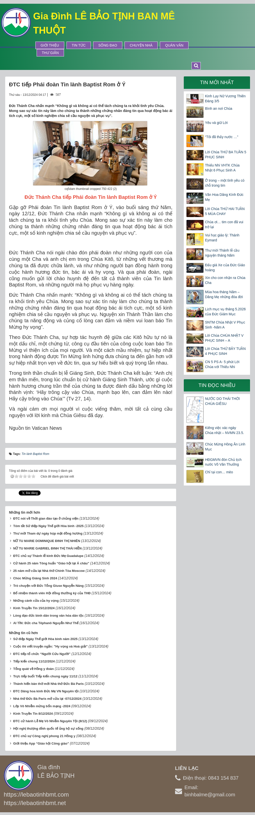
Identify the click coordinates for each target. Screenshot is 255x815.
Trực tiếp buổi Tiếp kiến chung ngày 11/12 (45, 675)
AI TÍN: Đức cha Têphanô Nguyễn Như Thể (45, 621)
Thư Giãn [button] (50, 53)
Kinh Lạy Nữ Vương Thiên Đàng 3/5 (225, 98)
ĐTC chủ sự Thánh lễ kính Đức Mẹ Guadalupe (48, 554)
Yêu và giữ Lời (216, 123)
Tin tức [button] (79, 45)
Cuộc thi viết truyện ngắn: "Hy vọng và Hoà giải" (50, 645)
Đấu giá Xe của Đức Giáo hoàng (225, 267)
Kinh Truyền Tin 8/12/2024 (33, 712)
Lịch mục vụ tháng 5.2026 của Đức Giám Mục (225, 311)
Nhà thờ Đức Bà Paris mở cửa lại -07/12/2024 (47, 697)
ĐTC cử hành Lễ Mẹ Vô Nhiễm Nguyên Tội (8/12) (50, 719)
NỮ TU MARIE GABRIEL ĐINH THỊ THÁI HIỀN (47, 547)
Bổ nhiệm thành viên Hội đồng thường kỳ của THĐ (52, 592)
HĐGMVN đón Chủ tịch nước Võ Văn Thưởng (223, 462)
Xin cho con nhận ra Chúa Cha (225, 280)
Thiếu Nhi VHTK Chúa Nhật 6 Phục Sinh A (222, 167)
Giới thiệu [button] (50, 45)
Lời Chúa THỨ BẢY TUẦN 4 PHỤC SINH (225, 351)
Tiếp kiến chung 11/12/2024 (34, 660)
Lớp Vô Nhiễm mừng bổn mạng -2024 (41, 704)
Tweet (23, 493)
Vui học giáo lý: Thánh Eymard (222, 237)
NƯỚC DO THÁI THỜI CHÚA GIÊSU (222, 401)
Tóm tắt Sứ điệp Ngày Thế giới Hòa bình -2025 (48, 524)
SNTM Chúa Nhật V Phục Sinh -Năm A (225, 324)
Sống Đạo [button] (107, 45)
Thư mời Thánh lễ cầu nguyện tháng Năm (222, 252)
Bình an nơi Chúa (218, 108)
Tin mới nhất (217, 82)
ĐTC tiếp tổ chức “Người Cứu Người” (41, 652)
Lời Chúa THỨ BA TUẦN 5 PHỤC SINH (225, 154)
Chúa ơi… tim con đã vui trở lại (224, 224)
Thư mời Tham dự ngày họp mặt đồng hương (47, 532)
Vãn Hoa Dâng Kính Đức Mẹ (224, 197)
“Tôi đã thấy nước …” (221, 137)
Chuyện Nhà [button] (141, 45)
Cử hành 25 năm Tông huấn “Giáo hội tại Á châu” (51, 562)
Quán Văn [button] (174, 45)
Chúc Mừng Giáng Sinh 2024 (35, 577)
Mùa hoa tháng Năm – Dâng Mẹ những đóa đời (224, 294)
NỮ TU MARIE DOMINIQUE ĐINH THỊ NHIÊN (46, 539)
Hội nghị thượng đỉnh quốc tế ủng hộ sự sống (48, 727)
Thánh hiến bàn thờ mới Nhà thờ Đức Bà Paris (48, 682)
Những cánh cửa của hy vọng (36, 599)
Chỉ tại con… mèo (219, 472)
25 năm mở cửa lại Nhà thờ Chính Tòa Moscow (49, 569)
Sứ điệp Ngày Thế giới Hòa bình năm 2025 (45, 637)
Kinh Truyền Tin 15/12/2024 (34, 606)
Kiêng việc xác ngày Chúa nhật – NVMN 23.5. (224, 430)
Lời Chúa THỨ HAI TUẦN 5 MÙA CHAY (225, 211)
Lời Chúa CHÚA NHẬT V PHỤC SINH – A (224, 337)
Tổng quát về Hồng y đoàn (33, 667)
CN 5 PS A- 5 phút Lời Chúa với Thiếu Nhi (222, 364)
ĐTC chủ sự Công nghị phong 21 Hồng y (44, 734)
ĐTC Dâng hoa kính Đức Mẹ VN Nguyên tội (46, 690)
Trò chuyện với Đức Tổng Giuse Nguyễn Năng (48, 584)
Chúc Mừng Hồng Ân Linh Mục (225, 446)
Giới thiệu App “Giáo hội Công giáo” (41, 742)
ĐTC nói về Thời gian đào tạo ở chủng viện (45, 517)
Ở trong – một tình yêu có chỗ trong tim (224, 182)
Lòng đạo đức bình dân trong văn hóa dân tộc (48, 614)
